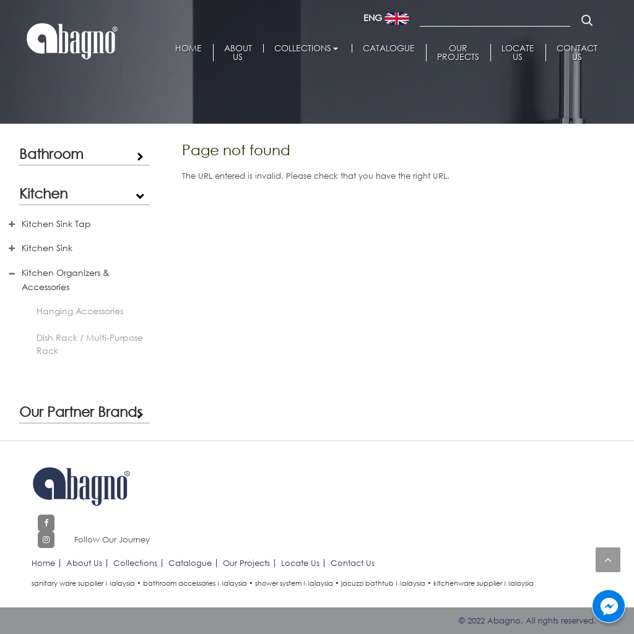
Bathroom (51, 153)
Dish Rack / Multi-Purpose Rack (90, 344)
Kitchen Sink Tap (56, 223)
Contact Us (577, 52)
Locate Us (518, 52)
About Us (238, 52)
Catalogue (389, 48)
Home (188, 48)
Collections (302, 48)
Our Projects (458, 52)
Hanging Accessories (80, 311)
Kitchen (43, 193)
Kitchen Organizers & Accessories (66, 279)
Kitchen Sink (47, 247)
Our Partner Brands (80, 411)
